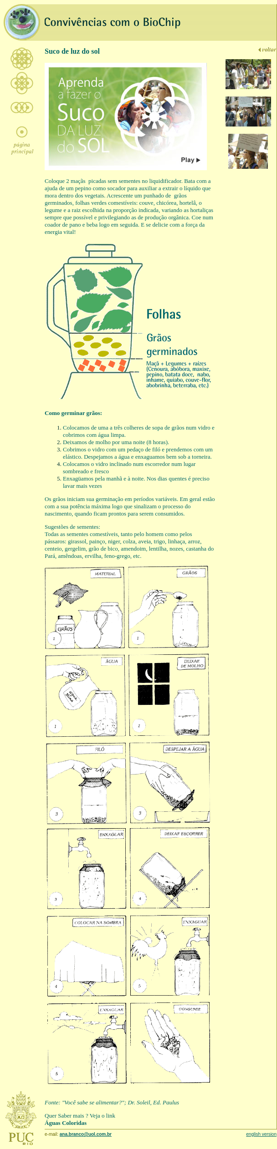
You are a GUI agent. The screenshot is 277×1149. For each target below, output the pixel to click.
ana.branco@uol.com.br (86, 1134)
